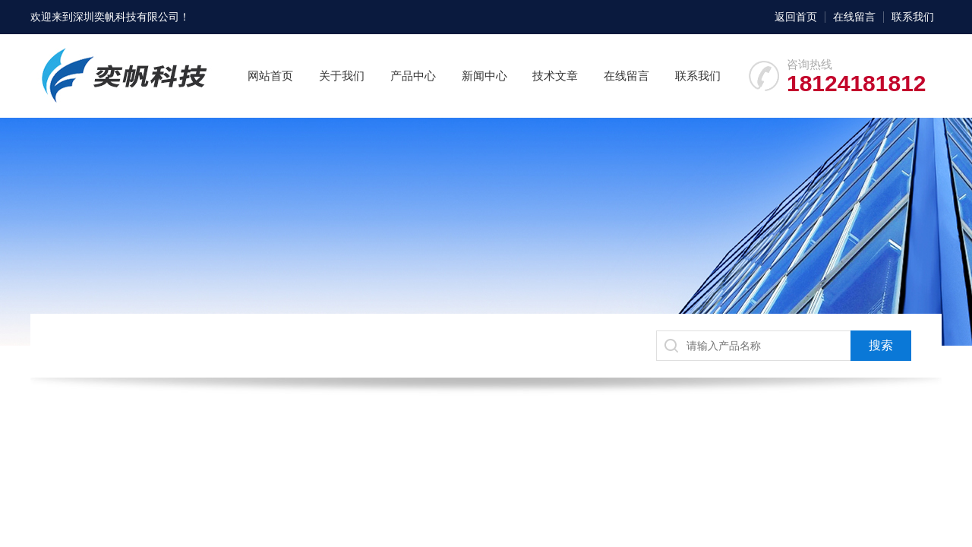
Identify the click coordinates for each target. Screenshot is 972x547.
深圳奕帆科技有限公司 (126, 17)
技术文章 (555, 75)
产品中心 (413, 75)
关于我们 (341, 75)
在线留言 (854, 17)
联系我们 (913, 17)
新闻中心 (484, 75)
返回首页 (796, 17)
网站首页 (270, 75)
